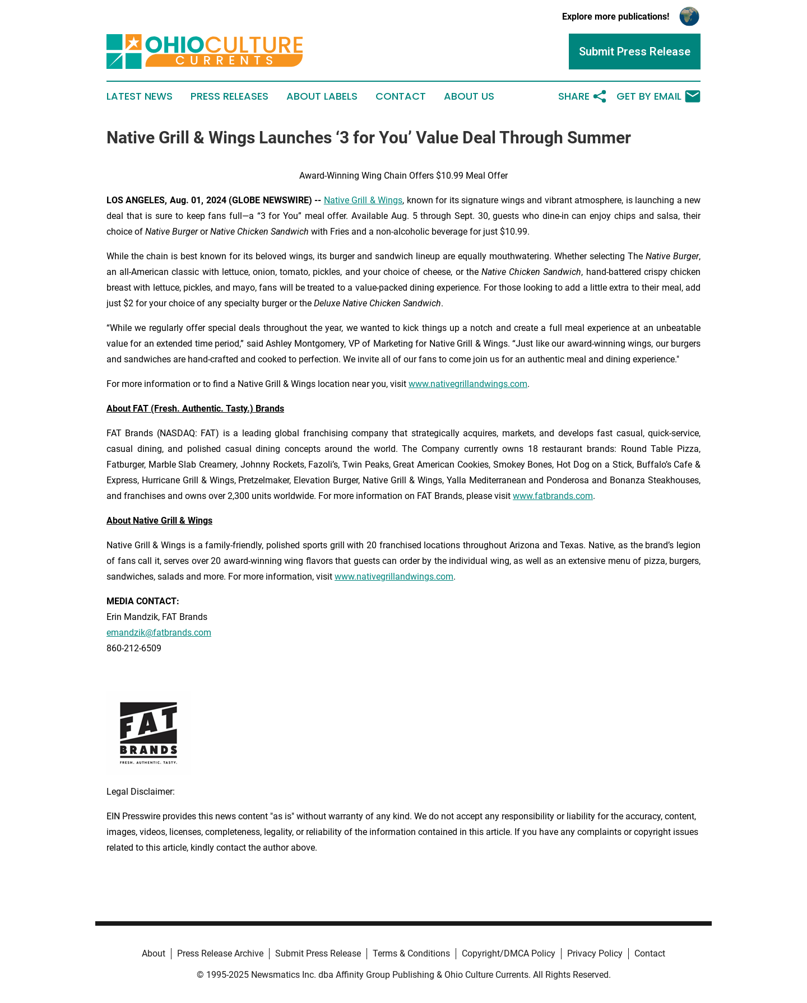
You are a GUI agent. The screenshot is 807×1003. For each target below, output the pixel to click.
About (153, 953)
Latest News (139, 96)
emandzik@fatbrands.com (158, 632)
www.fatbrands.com (553, 496)
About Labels (322, 96)
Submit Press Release (318, 953)
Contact (400, 96)
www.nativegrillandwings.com (468, 384)
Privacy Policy (595, 953)
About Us (469, 96)
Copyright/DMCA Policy (508, 953)
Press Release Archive (220, 953)
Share (582, 96)
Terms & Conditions (411, 953)
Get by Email (658, 96)
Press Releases (229, 96)
